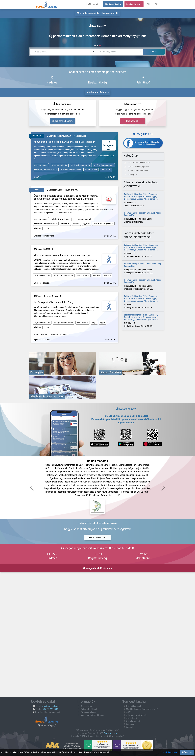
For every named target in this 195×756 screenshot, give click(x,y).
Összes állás (86, 706)
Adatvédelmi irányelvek (136, 715)
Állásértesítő (131, 718)
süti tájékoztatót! (101, 752)
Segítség (130, 724)
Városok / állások (88, 712)
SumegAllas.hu (110, 733)
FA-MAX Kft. (48, 249)
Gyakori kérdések (133, 706)
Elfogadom (187, 752)
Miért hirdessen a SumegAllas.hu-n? (142, 709)
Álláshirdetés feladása (97, 92)
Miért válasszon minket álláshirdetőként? (97, 13)
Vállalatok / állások (89, 709)
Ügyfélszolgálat (93, 4)
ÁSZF (128, 712)
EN (148, 4)
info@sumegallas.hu (51, 706)
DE (156, 4)
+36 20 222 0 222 (50, 709)
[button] (32, 487)
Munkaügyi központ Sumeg (93, 715)
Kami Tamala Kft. (54, 296)
